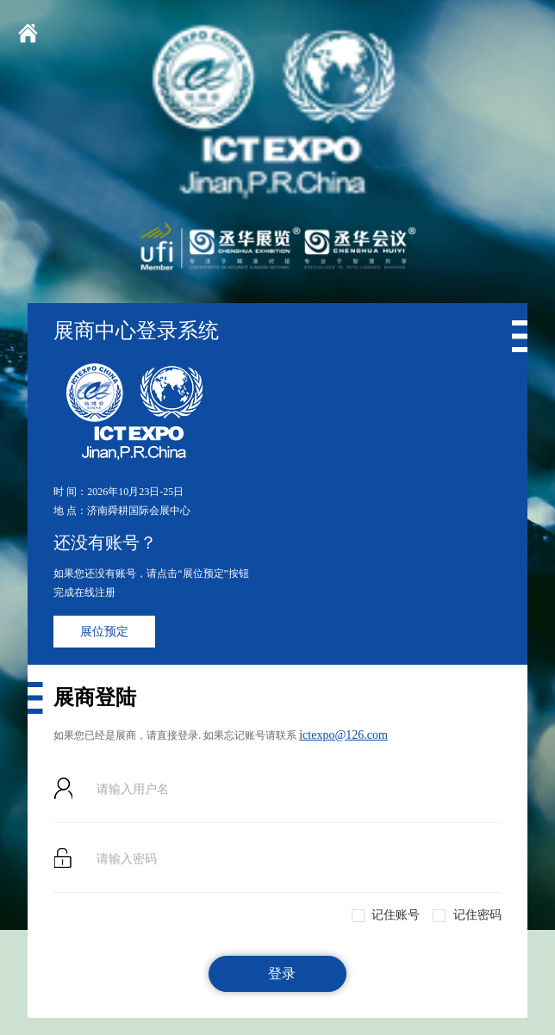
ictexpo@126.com (343, 734)
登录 (282, 973)
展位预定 (104, 631)
